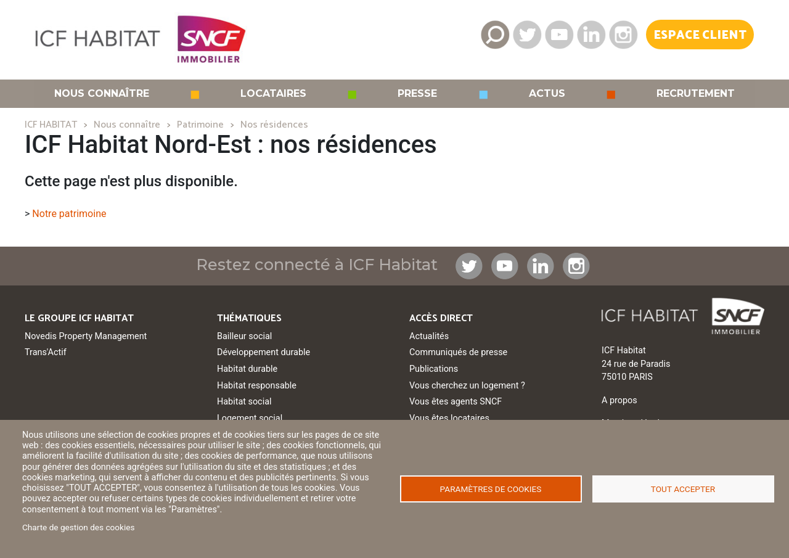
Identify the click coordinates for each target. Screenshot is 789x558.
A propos (619, 400)
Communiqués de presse (458, 352)
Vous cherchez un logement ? (467, 385)
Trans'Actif (46, 352)
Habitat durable (247, 369)
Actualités (429, 336)
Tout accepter (683, 489)
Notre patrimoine (69, 214)
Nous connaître (101, 94)
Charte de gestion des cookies (78, 527)
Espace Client (699, 35)
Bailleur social (244, 336)
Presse (417, 94)
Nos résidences (274, 125)
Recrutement (695, 94)
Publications (433, 369)
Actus (547, 94)
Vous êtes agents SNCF (455, 401)
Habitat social (244, 401)
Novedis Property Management (86, 336)
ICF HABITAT (51, 125)
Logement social (249, 418)
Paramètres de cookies (491, 489)
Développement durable (263, 352)
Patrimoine (200, 125)
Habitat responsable (256, 385)
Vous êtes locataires (449, 418)
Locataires (273, 94)
